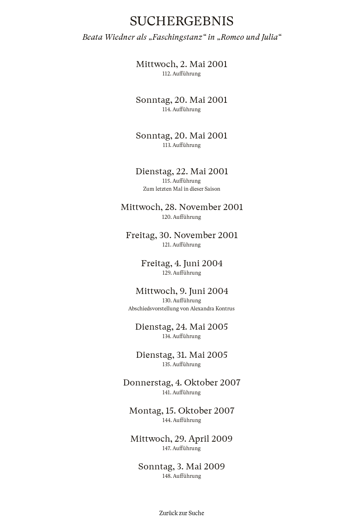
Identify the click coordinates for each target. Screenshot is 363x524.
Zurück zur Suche (181, 513)
